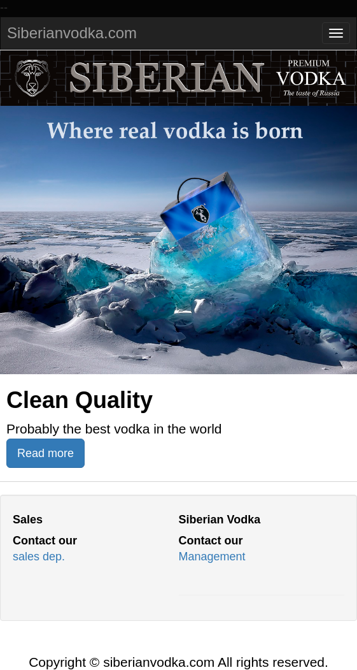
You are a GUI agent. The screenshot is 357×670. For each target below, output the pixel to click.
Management (212, 556)
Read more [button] (45, 453)
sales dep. (39, 556)
